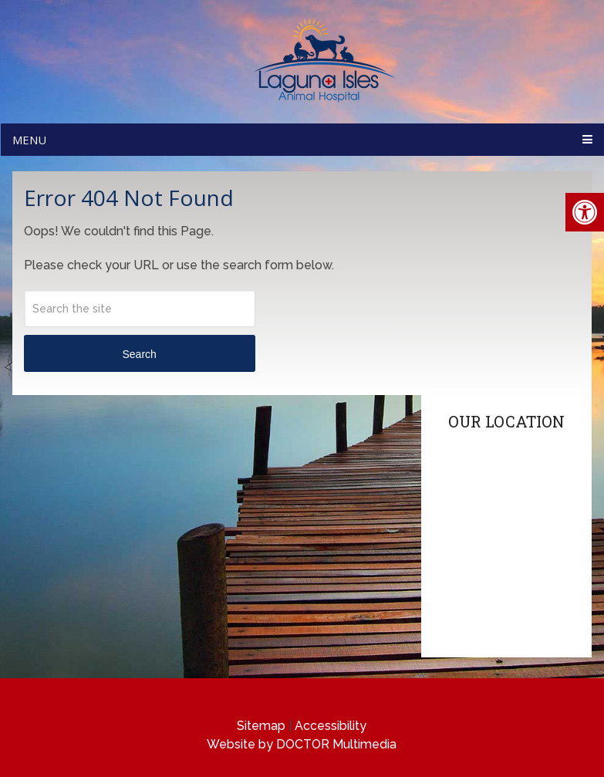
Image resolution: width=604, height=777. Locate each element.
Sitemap (261, 725)
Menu (29, 139)
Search (139, 354)
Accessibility (330, 725)
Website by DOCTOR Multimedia (301, 744)
